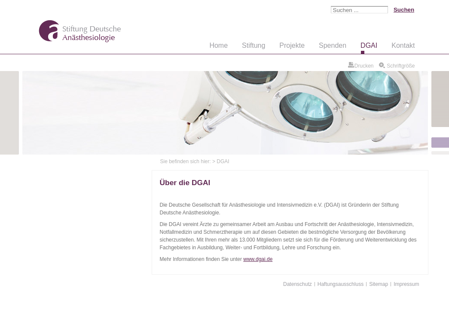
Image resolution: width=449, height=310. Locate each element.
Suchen (404, 9)
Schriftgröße (400, 66)
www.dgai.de (257, 259)
